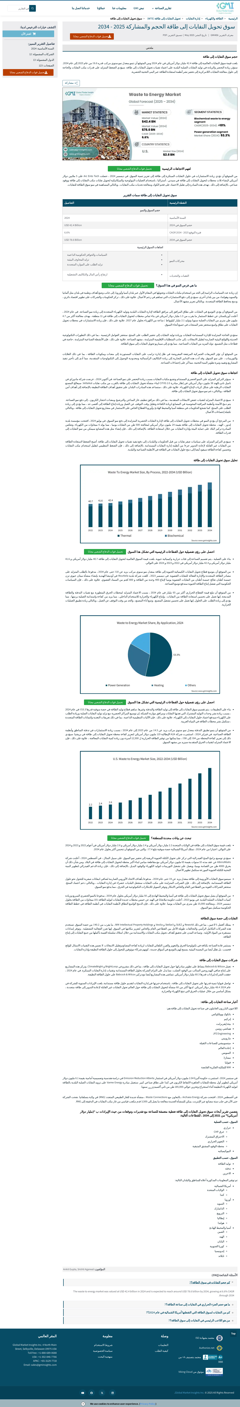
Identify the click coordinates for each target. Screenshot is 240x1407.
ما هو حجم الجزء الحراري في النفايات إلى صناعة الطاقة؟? (200, 1304)
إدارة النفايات (193, 18)
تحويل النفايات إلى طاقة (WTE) (163, 18)
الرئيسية (233, 18)
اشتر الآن (28, 34)
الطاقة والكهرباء (214, 18)
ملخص (149, 48)
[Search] (32, 8)
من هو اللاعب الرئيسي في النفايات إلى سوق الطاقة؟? (202, 1320)
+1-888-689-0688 (47, 1353)
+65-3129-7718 (48, 1361)
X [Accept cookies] (83, 1404)
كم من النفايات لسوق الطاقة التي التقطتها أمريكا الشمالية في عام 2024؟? (191, 1312)
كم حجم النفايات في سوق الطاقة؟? (213, 1282)
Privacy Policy (148, 1403)
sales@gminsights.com (43, 1365)
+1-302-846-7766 (47, 1357)
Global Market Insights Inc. (189, 1392)
